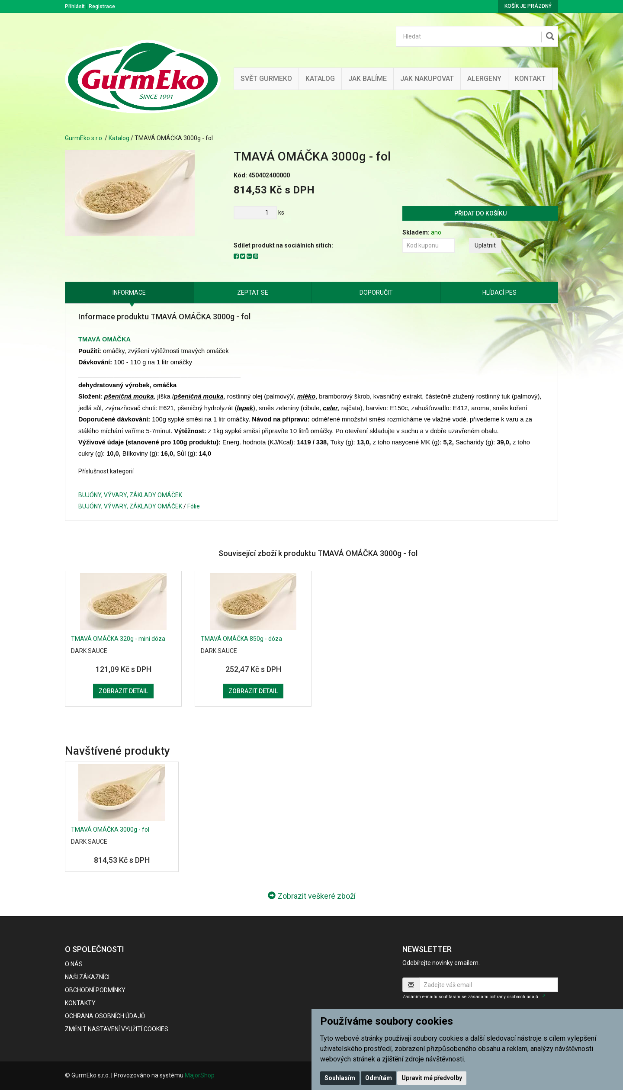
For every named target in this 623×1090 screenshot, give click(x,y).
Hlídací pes (499, 292)
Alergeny (484, 78)
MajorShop (200, 1075)
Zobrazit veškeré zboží (312, 895)
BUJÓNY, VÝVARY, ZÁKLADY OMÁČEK (130, 495)
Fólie (193, 506)
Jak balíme (367, 78)
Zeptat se (252, 292)
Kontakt (530, 78)
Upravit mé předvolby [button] (431, 1077)
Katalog (320, 78)
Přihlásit (75, 6)
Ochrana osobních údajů (105, 1016)
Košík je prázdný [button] (528, 6)
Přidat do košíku (480, 213)
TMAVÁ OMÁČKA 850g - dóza (241, 638)
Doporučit (376, 292)
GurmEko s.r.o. (84, 138)
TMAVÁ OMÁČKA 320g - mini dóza (118, 638)
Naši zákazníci (87, 977)
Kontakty (80, 1003)
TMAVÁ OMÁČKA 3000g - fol (110, 829)
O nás (74, 964)
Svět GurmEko (266, 78)
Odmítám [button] (378, 1077)
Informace (129, 292)
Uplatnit (485, 245)
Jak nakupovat (427, 78)
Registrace (102, 6)
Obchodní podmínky (95, 990)
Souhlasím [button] (339, 1077)
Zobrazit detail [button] (123, 691)
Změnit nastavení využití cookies (116, 1029)
